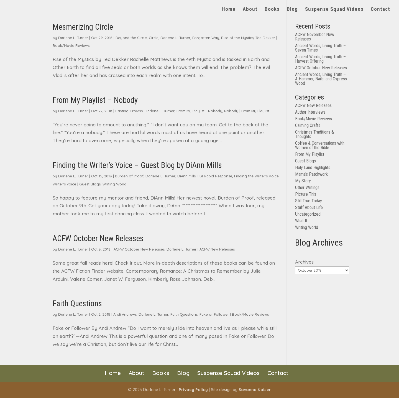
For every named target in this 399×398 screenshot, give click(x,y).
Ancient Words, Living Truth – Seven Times (320, 48)
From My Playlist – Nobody (95, 100)
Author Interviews (310, 112)
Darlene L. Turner (73, 37)
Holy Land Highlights (312, 167)
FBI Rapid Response (215, 176)
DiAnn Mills (186, 176)
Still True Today (308, 200)
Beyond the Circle (131, 37)
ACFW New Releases (217, 249)
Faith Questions (77, 303)
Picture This (305, 194)
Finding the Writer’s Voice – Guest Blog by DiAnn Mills (137, 165)
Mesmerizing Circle (83, 27)
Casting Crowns (129, 111)
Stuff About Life (309, 207)
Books (272, 9)
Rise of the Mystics (237, 37)
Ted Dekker (265, 37)
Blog (292, 9)
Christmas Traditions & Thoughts (314, 134)
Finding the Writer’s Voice (256, 176)
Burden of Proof (129, 176)
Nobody (231, 111)
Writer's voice (64, 184)
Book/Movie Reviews (71, 45)
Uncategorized (308, 214)
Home (229, 9)
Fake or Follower (214, 314)
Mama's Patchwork (311, 174)
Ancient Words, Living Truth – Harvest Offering (320, 59)
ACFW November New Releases (314, 37)
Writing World (114, 184)
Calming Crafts (307, 125)
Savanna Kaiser (255, 389)
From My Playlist (255, 111)
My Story (303, 180)
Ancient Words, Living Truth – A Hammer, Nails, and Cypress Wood (321, 79)
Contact (380, 9)
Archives (304, 262)
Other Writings (307, 187)
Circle (153, 37)
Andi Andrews (125, 314)
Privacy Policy (193, 389)
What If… (302, 220)
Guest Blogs (90, 184)
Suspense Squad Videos (334, 9)
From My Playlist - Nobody (199, 111)
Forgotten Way (205, 37)
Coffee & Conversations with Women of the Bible (319, 145)
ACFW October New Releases (98, 238)
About (250, 9)
